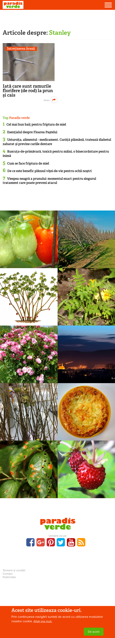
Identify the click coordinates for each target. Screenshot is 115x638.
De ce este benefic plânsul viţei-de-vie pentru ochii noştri (49, 171)
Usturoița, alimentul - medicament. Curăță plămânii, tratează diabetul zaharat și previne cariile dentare (57, 142)
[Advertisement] (57, 19)
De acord (93, 632)
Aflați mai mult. (42, 621)
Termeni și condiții (14, 570)
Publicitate (9, 577)
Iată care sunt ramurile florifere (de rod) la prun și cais (28, 90)
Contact (8, 574)
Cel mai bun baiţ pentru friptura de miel (36, 124)
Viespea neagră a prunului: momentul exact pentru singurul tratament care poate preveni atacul (49, 181)
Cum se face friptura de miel (28, 163)
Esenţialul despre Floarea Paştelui (32, 132)
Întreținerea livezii (21, 49)
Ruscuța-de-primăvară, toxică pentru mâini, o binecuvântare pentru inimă (56, 153)
